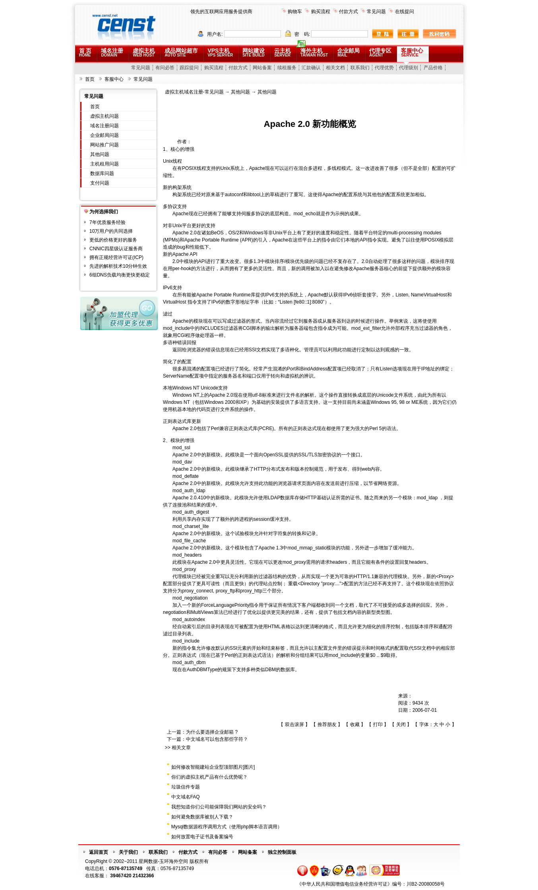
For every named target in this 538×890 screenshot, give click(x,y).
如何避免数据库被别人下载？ (202, 817)
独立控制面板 (282, 852)
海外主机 (314, 52)
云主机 (282, 52)
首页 (90, 79)
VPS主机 (220, 52)
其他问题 (99, 154)
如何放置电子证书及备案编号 (202, 836)
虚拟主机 (144, 52)
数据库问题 (102, 173)
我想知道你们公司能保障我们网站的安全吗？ (219, 807)
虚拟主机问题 (104, 116)
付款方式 (348, 11)
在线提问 (404, 11)
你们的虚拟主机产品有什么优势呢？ (209, 777)
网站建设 (253, 52)
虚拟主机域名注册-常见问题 (194, 92)
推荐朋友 (327, 724)
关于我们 (128, 852)
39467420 (120, 875)
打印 (378, 724)
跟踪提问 (189, 67)
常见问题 (376, 11)
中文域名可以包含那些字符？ (217, 739)
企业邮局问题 (104, 135)
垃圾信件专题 (185, 787)
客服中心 (412, 52)
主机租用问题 (104, 164)
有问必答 (164, 67)
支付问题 (99, 183)
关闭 (401, 724)
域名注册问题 (104, 126)
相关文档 (335, 67)
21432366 (143, 875)
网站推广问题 (104, 145)
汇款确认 (311, 67)
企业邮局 (348, 52)
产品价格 (433, 67)
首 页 (85, 52)
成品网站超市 (181, 52)
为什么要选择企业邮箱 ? (212, 732)
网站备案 (262, 67)
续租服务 (286, 67)
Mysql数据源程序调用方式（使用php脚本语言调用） (226, 827)
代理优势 (384, 67)
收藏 (355, 724)
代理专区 (380, 52)
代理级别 (408, 67)
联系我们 (360, 67)
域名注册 (112, 52)
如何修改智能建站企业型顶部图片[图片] (213, 767)
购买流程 (320, 11)
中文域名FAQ (185, 797)
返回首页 (98, 852)
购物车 (295, 11)
